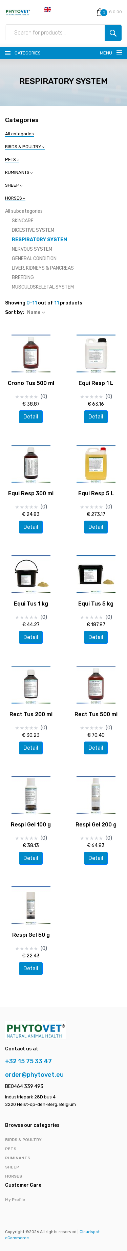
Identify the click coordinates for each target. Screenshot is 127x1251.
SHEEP (12, 1167)
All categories (19, 133)
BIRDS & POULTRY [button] (25, 146)
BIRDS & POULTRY (23, 1139)
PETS (10, 1148)
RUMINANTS (17, 1158)
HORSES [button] (15, 198)
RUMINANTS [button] (19, 172)
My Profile (15, 1199)
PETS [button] (12, 159)
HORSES (13, 1176)
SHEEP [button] (14, 185)
